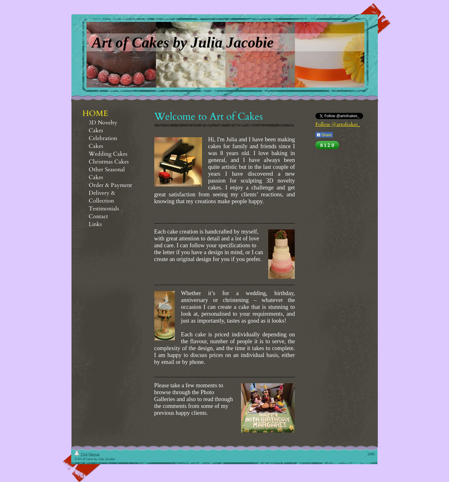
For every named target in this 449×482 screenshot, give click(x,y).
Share (324, 135)
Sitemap (94, 454)
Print (81, 454)
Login (371, 453)
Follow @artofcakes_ (337, 124)
